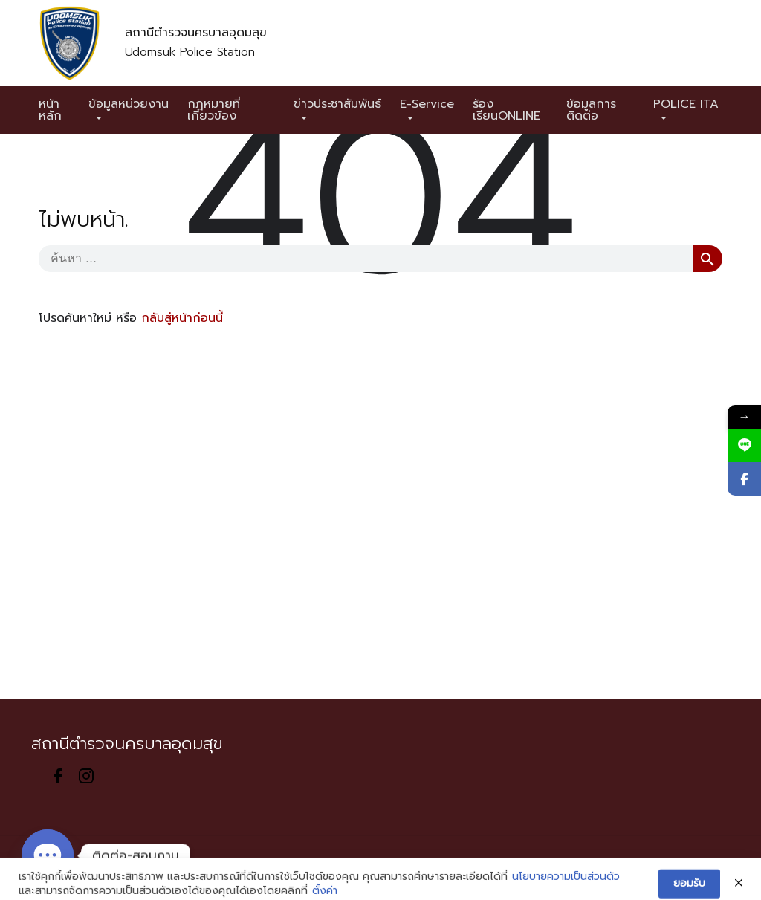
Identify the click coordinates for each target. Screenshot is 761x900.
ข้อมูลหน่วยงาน (128, 104)
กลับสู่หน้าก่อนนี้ (182, 318)
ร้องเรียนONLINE (506, 110)
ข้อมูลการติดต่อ (591, 110)
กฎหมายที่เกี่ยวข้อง (213, 110)
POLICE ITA (686, 104)
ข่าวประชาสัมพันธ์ (337, 104)
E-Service (427, 104)
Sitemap (244, 867)
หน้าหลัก (50, 110)
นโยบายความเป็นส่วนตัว (566, 887)
